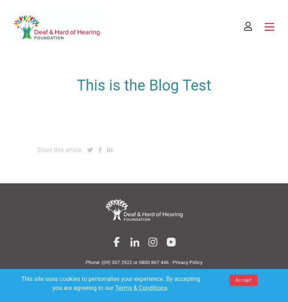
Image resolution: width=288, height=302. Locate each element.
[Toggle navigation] (269, 27)
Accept (244, 280)
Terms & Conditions (141, 287)
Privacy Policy (187, 262)
